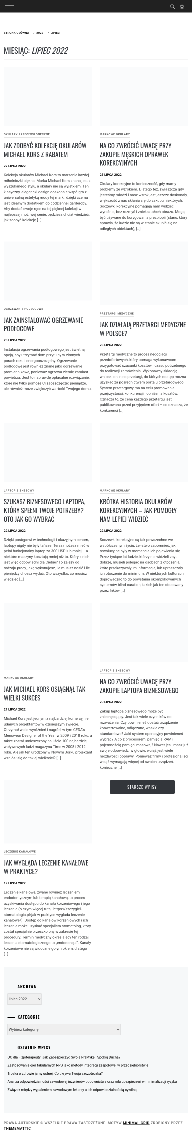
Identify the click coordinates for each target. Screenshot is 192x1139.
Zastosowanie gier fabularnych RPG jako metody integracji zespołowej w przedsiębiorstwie (78, 1065)
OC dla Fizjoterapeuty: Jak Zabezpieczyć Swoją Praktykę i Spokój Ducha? (64, 1057)
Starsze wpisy (142, 787)
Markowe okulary (115, 134)
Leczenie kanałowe (20, 851)
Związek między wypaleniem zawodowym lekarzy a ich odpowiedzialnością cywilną (72, 1090)
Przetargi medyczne (117, 313)
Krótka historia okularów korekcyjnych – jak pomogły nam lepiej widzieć (138, 510)
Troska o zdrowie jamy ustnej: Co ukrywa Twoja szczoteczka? (55, 1074)
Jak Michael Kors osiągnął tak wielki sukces (44, 693)
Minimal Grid (136, 1123)
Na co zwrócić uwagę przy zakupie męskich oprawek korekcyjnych (136, 154)
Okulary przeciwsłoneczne (27, 134)
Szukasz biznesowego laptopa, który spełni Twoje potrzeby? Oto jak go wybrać (44, 510)
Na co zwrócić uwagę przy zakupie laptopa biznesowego (139, 685)
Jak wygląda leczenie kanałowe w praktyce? (46, 867)
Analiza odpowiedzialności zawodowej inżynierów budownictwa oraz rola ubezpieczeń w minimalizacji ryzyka (92, 1082)
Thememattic (17, 1128)
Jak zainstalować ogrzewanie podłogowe (43, 324)
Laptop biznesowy (19, 490)
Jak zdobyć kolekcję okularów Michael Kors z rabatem (45, 149)
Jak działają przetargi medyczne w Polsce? (143, 329)
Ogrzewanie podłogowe (23, 308)
